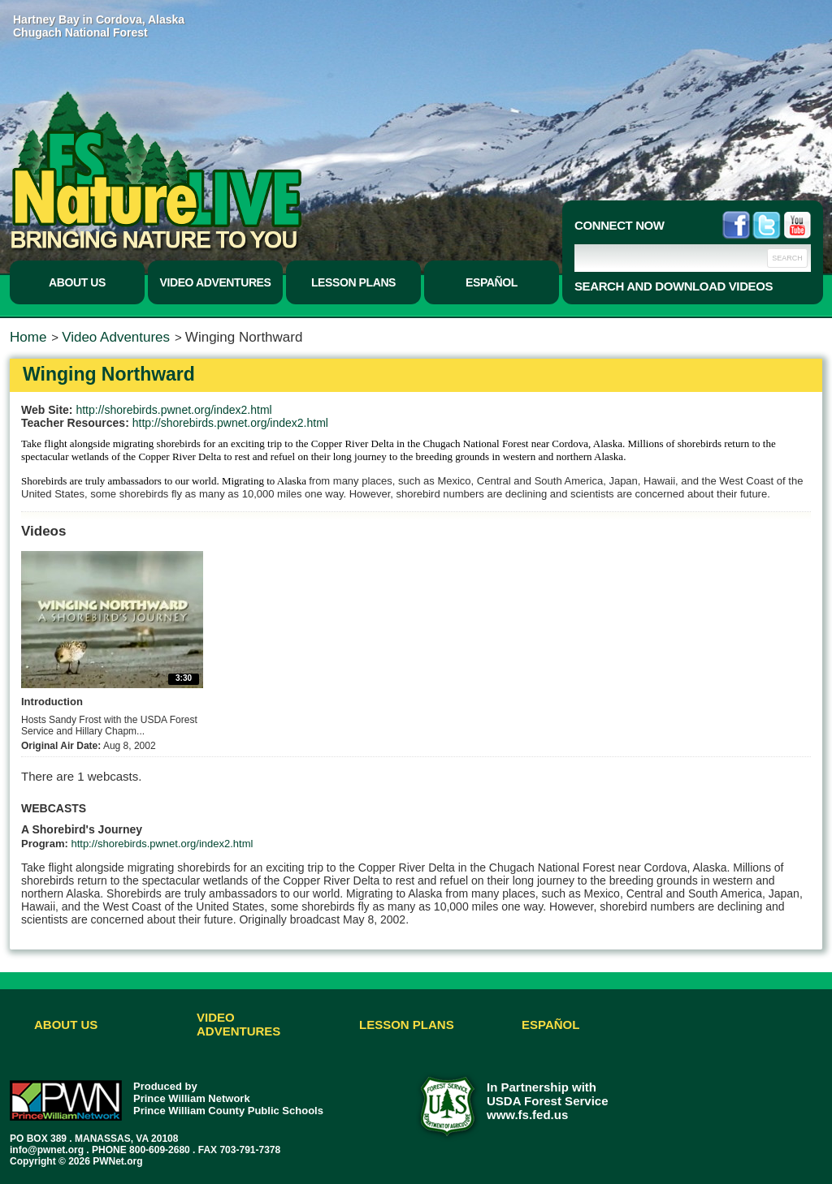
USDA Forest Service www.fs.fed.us (548, 1108)
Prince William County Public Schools (228, 1110)
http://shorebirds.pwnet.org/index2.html (173, 409)
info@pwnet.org (47, 1150)
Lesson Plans (353, 282)
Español (492, 282)
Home (28, 337)
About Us (77, 282)
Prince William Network (191, 1098)
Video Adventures (215, 282)
